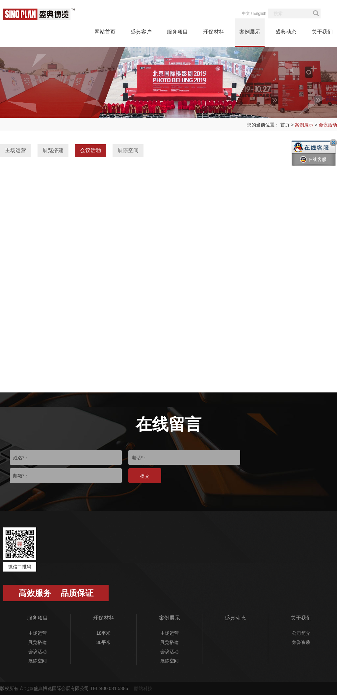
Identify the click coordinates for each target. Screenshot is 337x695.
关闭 (333, 142)
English (259, 13)
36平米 (103, 642)
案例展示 (249, 32)
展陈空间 (128, 150)
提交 (144, 476)
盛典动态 (286, 32)
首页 (285, 124)
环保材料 (213, 32)
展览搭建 (53, 150)
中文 (246, 13)
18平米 (103, 633)
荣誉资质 (301, 642)
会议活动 (328, 124)
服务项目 (177, 32)
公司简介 (301, 633)
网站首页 (105, 32)
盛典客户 (141, 32)
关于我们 (322, 32)
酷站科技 (143, 688)
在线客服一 (313, 164)
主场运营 (15, 150)
